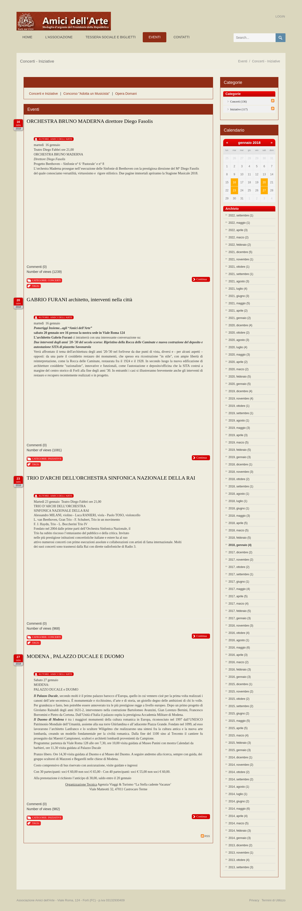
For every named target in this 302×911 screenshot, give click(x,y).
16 (234, 182)
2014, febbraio (240, 830)
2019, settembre (241, 413)
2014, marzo (239, 823)
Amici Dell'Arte (61, 139)
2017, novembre (241, 559)
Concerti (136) (238, 101)
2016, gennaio (240, 677)
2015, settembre (241, 706)
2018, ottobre (239, 479)
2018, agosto (239, 493)
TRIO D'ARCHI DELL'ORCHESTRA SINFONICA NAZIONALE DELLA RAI (111, 478)
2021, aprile (238, 310)
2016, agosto (239, 640)
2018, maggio (239, 515)
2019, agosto (239, 420)
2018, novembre (241, 471)
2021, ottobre (239, 266)
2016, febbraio (240, 669)
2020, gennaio (240, 384)
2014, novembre (241, 764)
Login (280, 16)
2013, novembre (241, 852)
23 (234, 190)
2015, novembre (241, 691)
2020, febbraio (240, 376)
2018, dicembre (240, 464)
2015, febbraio (240, 742)
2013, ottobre (239, 860)
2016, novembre (241, 625)
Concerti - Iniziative (266, 61)
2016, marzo (239, 662)
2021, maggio (239, 303)
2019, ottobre (239, 406)
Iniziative (54, 458)
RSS (205, 836)
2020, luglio (238, 347)
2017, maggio (239, 589)
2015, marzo (239, 735)
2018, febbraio (240, 537)
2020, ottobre (239, 332)
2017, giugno (239, 581)
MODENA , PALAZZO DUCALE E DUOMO (75, 656)
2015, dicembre (240, 684)
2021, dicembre (240, 252)
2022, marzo (239, 237)
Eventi (242, 61)
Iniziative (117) (239, 109)
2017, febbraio (240, 611)
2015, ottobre (239, 698)
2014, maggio (239, 808)
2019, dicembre (240, 391)
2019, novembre (241, 398)
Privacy (254, 900)
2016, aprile (238, 655)
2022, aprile (238, 230)
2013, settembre (241, 867)
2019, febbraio (240, 449)
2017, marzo (239, 603)
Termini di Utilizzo (273, 900)
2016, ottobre (239, 633)
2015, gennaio (240, 750)
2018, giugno (239, 508)
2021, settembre (241, 274)
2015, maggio (239, 720)
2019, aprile (238, 435)
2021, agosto (239, 281)
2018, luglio (238, 501)
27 (264, 190)
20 (264, 182)
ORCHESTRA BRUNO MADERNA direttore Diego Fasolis (90, 121)
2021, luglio (238, 288)
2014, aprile (238, 816)
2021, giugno (239, 296)
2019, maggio (239, 428)
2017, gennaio (240, 618)
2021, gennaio (240, 318)
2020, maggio (239, 354)
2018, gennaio (240, 545)
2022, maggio (239, 222)
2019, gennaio (240, 457)
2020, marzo (239, 369)
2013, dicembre (240, 845)
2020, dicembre (240, 325)
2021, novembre (241, 259)
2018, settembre (241, 486)
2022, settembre (241, 215)
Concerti (54, 280)
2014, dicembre (240, 757)
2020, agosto (239, 340)
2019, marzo (239, 442)
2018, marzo (239, 530)
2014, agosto (239, 786)
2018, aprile (238, 523)
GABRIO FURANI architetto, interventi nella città (79, 299)
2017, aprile (238, 596)
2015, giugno (239, 713)
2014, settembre (241, 779)
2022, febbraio (240, 244)
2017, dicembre (240, 552)
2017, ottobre (239, 567)
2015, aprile (238, 728)
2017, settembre (241, 574)
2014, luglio (238, 794)
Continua (202, 279)
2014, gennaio (240, 838)
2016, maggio (239, 647)
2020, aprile (238, 362)
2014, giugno (239, 801)
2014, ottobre (239, 772)
